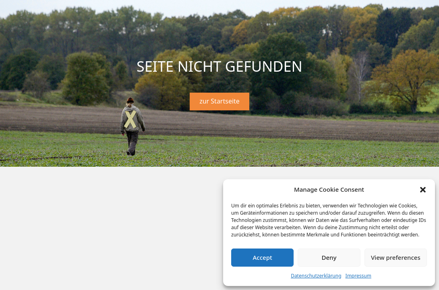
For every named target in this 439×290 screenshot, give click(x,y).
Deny (329, 257)
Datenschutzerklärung (316, 275)
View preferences (395, 257)
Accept (262, 257)
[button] (423, 190)
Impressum (358, 275)
